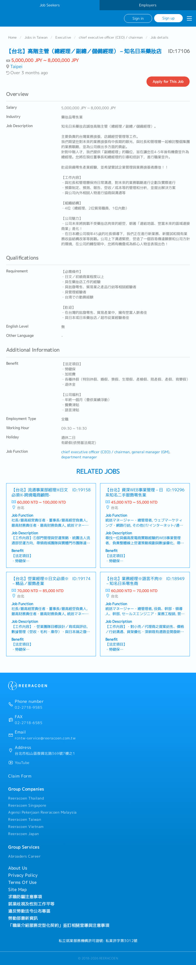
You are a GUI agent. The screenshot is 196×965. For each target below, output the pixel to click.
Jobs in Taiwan (35, 37)
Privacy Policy (23, 875)
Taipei (16, 66)
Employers (147, 5)
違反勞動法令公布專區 (29, 911)
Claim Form (19, 776)
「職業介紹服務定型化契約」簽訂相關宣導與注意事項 (58, 925)
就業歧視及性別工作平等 (31, 903)
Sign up (168, 18)
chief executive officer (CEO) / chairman (111, 37)
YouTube (22, 762)
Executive (63, 37)
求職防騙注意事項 (25, 896)
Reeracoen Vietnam (26, 826)
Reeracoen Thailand (26, 798)
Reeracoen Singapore (27, 805)
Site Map (17, 889)
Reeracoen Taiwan (24, 819)
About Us (17, 868)
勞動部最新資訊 (23, 918)
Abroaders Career (24, 856)
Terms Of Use (22, 882)
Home (12, 37)
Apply (168, 81)
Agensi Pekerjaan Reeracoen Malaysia (42, 812)
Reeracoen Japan (23, 833)
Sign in (138, 18)
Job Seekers (50, 5)
